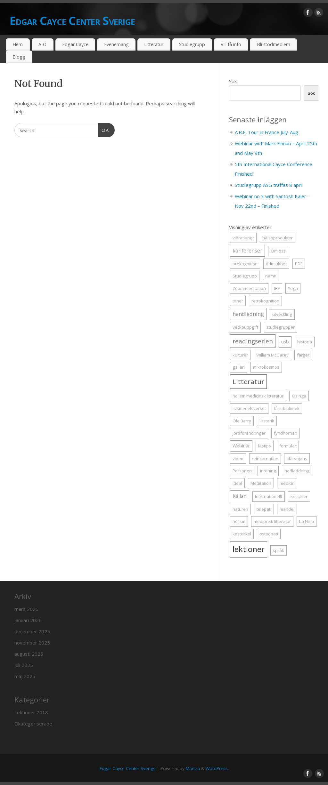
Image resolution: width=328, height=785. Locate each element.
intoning (268, 471)
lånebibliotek (286, 408)
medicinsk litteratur (272, 521)
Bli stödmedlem (273, 44)
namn (270, 276)
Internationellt (268, 496)
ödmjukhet (276, 264)
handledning (248, 313)
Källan (240, 496)
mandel (287, 509)
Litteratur (153, 44)
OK (103, 129)
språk (278, 550)
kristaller (299, 496)
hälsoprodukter (277, 238)
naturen (240, 509)
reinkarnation (265, 458)
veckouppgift (245, 327)
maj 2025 (24, 676)
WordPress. (217, 768)
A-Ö (42, 44)
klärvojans (297, 458)
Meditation (260, 483)
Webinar (241, 446)
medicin (287, 483)
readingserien (253, 341)
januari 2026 (28, 620)
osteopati (268, 534)
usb (285, 342)
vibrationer (243, 238)
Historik (266, 421)
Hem (17, 44)
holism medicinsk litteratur (258, 396)
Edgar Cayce (75, 44)
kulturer (240, 355)
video (238, 458)
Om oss (278, 251)
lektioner (249, 549)
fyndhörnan (285, 433)
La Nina (306, 521)
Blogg (18, 57)
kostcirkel (242, 534)
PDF (298, 264)
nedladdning (296, 471)
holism (239, 521)
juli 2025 (23, 665)
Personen (242, 471)
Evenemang (116, 44)
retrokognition (265, 301)
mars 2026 (26, 609)
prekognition (245, 264)
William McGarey (272, 355)
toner (238, 301)
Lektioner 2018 (31, 712)
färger (303, 355)
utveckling (282, 314)
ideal (237, 483)
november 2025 (32, 642)
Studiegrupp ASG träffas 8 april (269, 185)
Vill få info (231, 44)
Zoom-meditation (249, 288)
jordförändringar (249, 433)
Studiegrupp (192, 44)
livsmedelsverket (249, 408)
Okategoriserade (33, 723)
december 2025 (32, 631)
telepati (264, 509)
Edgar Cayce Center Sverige (72, 20)
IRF (277, 288)
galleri (239, 367)
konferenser (247, 250)
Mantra (193, 768)
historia (304, 342)
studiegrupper (280, 327)
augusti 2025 (28, 654)
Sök (233, 81)
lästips (264, 446)
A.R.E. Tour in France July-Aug (266, 132)
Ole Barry (242, 421)
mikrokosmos (266, 367)
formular (287, 446)
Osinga (299, 396)
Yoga (293, 288)
